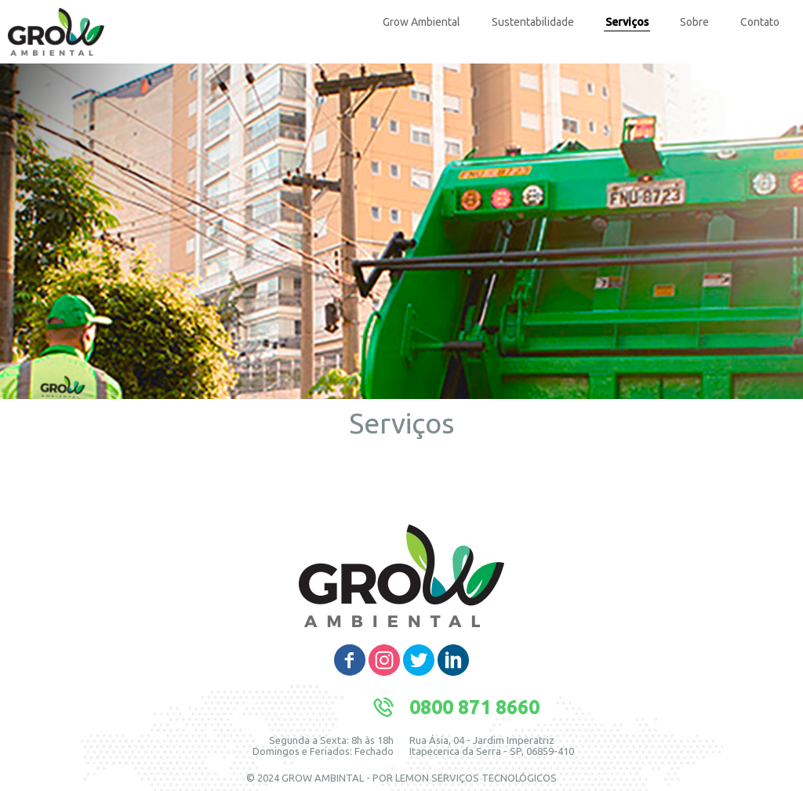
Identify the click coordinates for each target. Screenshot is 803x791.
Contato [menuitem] (759, 22)
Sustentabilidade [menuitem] (533, 22)
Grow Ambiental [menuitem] (421, 22)
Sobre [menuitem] (694, 22)
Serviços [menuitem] (627, 22)
